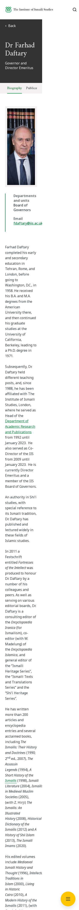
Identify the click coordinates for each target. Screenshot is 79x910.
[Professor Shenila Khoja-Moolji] (41, 651)
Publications (35, 88)
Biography (14, 88)
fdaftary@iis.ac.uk (28, 214)
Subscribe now (39, 736)
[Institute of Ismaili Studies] (29, 9)
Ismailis (10, 466)
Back (10, 25)
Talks (52, 88)
